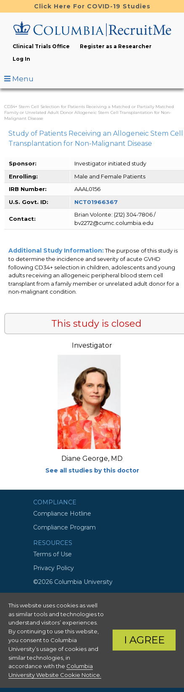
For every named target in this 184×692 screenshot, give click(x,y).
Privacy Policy (53, 568)
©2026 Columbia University (73, 582)
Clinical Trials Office (41, 46)
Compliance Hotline (62, 513)
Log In (21, 59)
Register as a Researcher (116, 46)
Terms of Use (52, 554)
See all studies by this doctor (92, 470)
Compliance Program (64, 527)
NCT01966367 (96, 202)
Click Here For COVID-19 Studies (92, 6)
